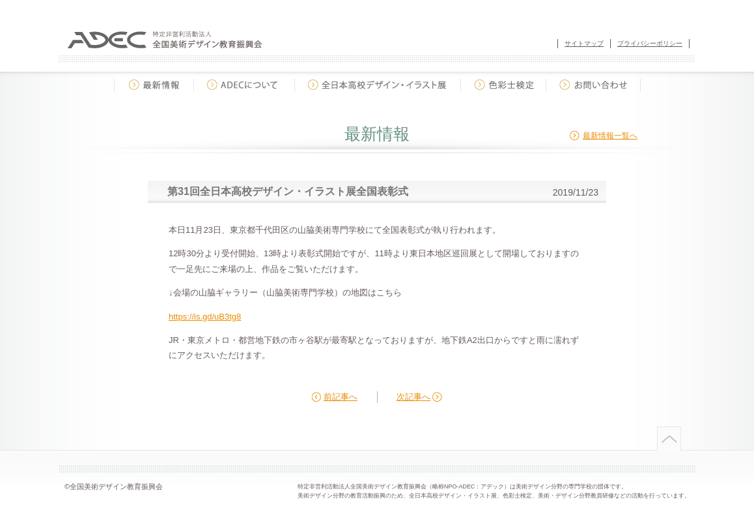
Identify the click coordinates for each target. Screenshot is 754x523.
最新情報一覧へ (610, 135)
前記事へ (340, 397)
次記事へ (413, 397)
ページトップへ (668, 438)
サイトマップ (584, 43)
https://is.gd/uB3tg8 (205, 316)
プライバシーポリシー (649, 43)
